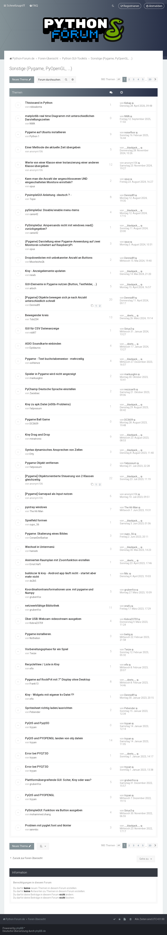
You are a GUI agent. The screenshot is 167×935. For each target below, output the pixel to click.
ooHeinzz (35, 362)
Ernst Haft (35, 563)
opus (32, 185)
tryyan (33, 726)
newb (33, 274)
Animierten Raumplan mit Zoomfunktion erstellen (57, 559)
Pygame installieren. (38, 633)
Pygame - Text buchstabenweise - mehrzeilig (54, 358)
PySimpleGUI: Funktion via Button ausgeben (53, 809)
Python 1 (34, 135)
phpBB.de (40, 931)
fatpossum (36, 407)
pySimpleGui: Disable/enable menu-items (52, 209)
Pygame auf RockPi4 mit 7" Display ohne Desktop (57, 679)
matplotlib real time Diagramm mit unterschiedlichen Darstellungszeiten (59, 116)
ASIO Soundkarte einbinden (43, 343)
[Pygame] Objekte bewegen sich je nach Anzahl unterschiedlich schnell (56, 298)
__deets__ (130, 314)
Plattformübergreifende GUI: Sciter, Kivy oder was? (58, 779)
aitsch (33, 287)
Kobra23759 (36, 622)
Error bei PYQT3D (36, 752)
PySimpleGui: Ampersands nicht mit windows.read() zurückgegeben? (59, 226)
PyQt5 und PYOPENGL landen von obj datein (54, 737)
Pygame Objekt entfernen (42, 462)
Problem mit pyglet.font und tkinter (48, 824)
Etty (32, 453)
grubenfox (35, 596)
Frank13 (34, 683)
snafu (127, 605)
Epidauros (35, 347)
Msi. (126, 573)
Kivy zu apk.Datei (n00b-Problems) (48, 403)
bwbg (127, 633)
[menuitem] (34, 5)
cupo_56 (34, 523)
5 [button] (142, 78)
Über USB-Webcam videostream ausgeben (53, 618)
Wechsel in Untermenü (39, 546)
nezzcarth (130, 388)
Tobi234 (34, 318)
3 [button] (133, 78)
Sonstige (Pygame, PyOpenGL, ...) (40, 67)
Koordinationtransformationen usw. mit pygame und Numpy (59, 590)
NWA (32, 122)
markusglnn (36, 377)
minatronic (35, 438)
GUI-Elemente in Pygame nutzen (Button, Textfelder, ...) (61, 283)
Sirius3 (128, 328)
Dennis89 (129, 194)
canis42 (34, 213)
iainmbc (34, 828)
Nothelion (35, 637)
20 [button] (150, 78)
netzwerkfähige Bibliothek (42, 605)
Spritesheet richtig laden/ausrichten (48, 707)
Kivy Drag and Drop (37, 434)
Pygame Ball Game (37, 418)
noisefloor (129, 131)
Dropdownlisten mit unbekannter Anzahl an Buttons (58, 257)
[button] (118, 79)
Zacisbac (35, 392)
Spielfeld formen (36, 519)
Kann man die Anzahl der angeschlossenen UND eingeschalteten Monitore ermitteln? (56, 179)
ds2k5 (33, 580)
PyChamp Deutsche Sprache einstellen (50, 388)
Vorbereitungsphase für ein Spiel (46, 648)
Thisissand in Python (38, 102)
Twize (33, 652)
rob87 (33, 331)
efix (32, 667)
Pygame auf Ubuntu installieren (45, 131)
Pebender (35, 711)
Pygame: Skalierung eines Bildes (46, 533)
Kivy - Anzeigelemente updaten (45, 270)
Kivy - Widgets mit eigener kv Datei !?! (49, 694)
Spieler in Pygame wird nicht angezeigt (50, 373)
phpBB (20, 928)
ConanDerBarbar (39, 537)
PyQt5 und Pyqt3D (37, 722)
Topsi (33, 198)
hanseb (34, 550)
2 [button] (129, 78)
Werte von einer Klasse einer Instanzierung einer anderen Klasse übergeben (62, 163)
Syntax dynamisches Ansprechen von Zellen (54, 449)
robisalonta (36, 106)
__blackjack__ (132, 147)
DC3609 (34, 422)
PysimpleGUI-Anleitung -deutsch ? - (48, 194)
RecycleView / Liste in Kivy (42, 663)
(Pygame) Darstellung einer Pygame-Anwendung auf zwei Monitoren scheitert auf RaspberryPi (62, 242)
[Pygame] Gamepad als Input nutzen (48, 493)
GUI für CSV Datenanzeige (42, 327)
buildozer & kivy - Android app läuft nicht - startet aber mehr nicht (60, 574)
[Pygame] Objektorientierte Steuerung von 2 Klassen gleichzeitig (59, 477)
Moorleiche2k (37, 261)
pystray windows (36, 506)
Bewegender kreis (37, 314)
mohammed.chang (40, 813)
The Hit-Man (36, 510)
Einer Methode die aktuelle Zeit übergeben (52, 146)
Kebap (127, 102)
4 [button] (138, 78)
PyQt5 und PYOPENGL (39, 794)
